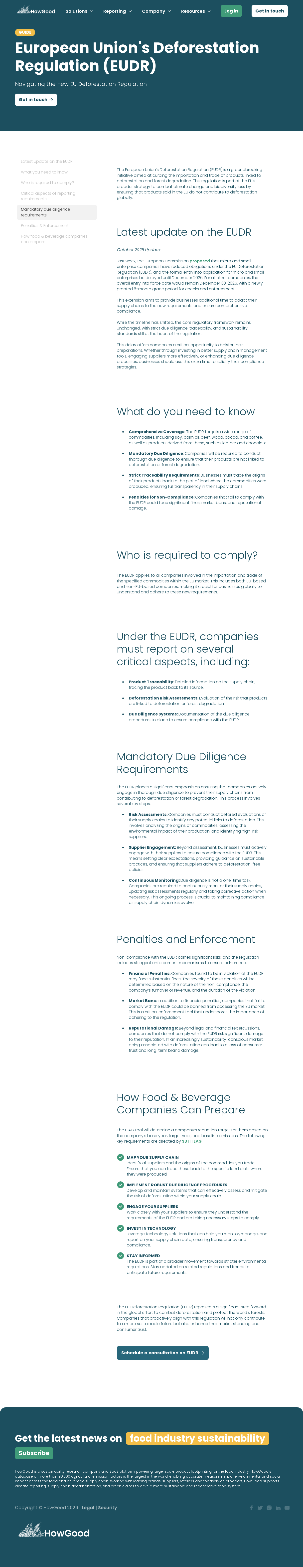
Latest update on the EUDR (47, 161)
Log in (231, 11)
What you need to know (44, 172)
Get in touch (269, 11)
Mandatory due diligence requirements (45, 212)
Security (107, 1508)
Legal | (89, 1508)
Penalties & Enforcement (45, 225)
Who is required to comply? (47, 182)
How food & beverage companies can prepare (54, 239)
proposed (200, 261)
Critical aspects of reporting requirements (48, 196)
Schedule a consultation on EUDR (162, 1353)
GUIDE (25, 32)
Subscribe (34, 1453)
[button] (80, 11)
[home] (35, 11)
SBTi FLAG (192, 1141)
